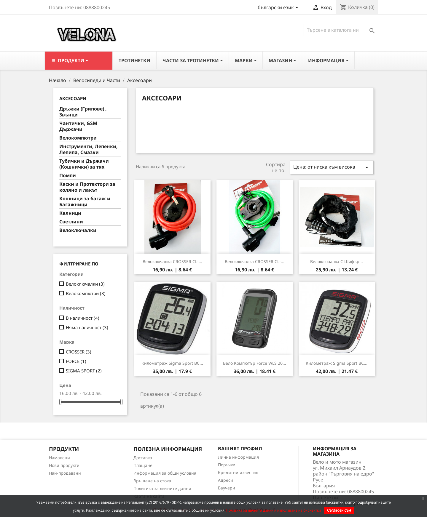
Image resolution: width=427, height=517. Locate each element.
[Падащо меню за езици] (279, 8)
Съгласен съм (339, 510)
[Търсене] (341, 30)
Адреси (225, 480)
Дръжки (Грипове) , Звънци (83, 112)
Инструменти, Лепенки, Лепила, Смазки (88, 149)
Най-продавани (65, 473)
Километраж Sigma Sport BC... (172, 363)
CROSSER (78, 352)
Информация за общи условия (164, 473)
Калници (70, 213)
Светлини (71, 222)
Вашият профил (240, 448)
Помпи (67, 175)
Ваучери (226, 488)
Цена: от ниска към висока (331, 167)
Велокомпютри (78, 138)
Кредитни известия (238, 472)
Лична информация (238, 457)
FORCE (76, 361)
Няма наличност (87, 327)
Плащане (142, 465)
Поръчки (226, 465)
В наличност (82, 318)
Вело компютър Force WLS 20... (254, 363)
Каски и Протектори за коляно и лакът (87, 187)
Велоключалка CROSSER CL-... (172, 261)
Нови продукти (64, 465)
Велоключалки (77, 230)
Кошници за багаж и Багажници (84, 202)
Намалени (59, 457)
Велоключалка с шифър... (336, 261)
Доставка (142, 457)
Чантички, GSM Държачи (78, 126)
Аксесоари (72, 98)
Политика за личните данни (162, 488)
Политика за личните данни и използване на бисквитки (273, 510)
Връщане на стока (152, 481)
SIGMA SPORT (84, 371)
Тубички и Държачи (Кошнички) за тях (84, 164)
